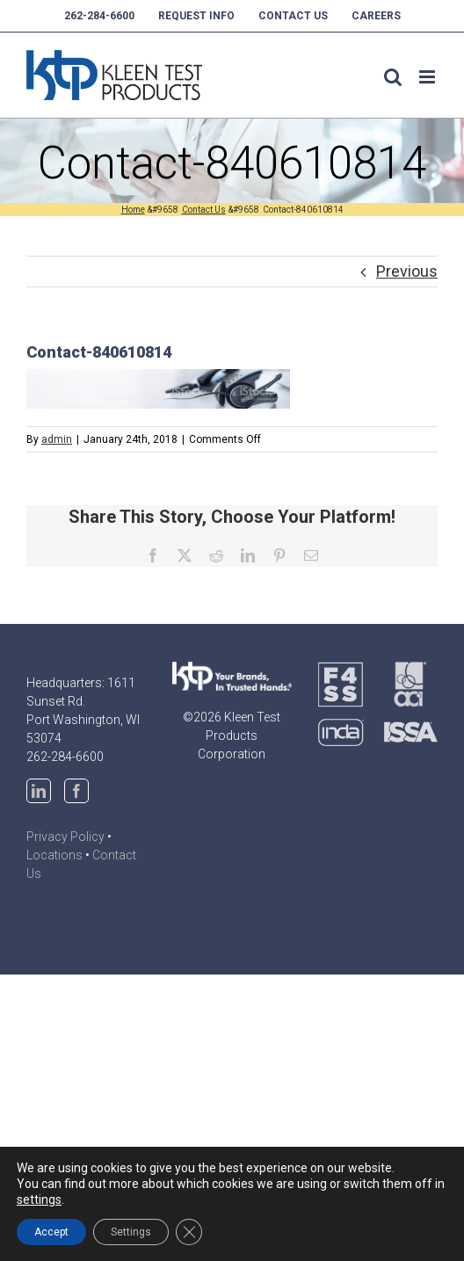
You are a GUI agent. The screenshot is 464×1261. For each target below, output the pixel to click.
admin (56, 439)
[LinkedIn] (38, 791)
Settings (131, 1232)
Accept (51, 1232)
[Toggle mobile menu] (428, 77)
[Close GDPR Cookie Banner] (189, 1232)
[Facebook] (76, 791)
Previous (407, 271)
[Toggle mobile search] (393, 77)
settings (39, 1199)
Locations (54, 855)
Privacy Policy (65, 837)
